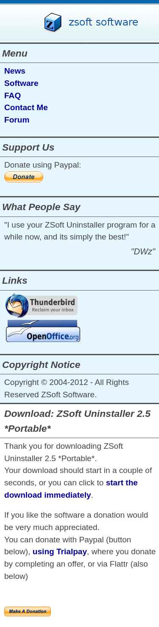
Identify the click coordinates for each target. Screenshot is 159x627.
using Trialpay (60, 551)
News (14, 70)
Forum (16, 119)
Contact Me (26, 107)
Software (21, 83)
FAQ (12, 95)
